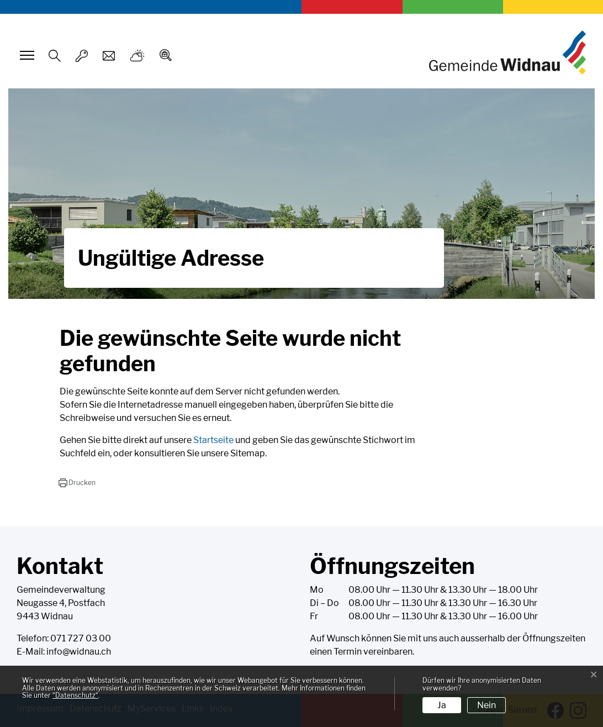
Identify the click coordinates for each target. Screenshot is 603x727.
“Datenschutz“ (75, 695)
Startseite (213, 440)
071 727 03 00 (80, 638)
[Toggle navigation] (25, 55)
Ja (441, 705)
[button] (77, 482)
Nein (486, 705)
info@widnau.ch (78, 651)
